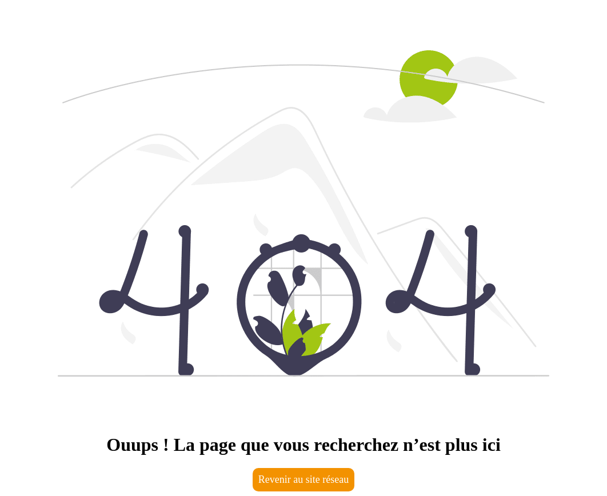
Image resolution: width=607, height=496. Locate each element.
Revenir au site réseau (303, 479)
